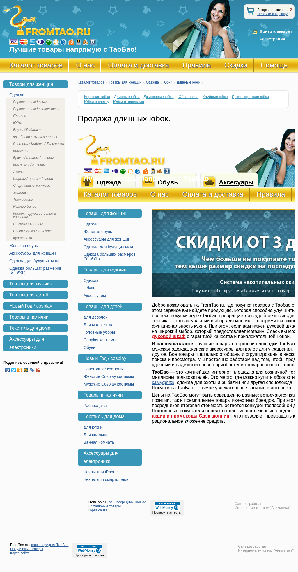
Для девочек (95, 317)
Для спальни (96, 434)
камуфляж (163, 382)
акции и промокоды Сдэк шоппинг (191, 415)
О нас (85, 65)
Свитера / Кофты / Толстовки (38, 144)
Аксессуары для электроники (101, 457)
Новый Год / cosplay (105, 358)
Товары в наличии (103, 394)
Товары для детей (103, 306)
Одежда (152, 82)
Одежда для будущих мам (108, 246)
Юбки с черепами (128, 102)
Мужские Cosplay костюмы (109, 384)
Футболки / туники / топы (35, 137)
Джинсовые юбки (158, 97)
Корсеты (20, 151)
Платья (19, 116)
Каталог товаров (36, 65)
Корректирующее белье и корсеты (34, 215)
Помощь (274, 65)
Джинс (18, 172)
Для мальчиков (98, 324)
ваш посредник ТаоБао (127, 502)
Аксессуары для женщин (107, 239)
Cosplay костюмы (100, 339)
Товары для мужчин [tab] (30, 283)
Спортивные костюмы (32, 186)
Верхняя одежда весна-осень (37, 109)
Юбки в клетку (96, 102)
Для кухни (93, 427)
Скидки (235, 65)
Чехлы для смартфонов (106, 479)
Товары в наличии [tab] (29, 317)
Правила (196, 65)
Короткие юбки (97, 97)
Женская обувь (98, 231)
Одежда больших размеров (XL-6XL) (110, 256)
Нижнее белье (24, 207)
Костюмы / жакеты (29, 165)
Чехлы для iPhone (101, 472)
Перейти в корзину (272, 14)
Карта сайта (97, 510)
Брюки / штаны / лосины (33, 158)
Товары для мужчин (105, 269)
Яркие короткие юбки (250, 97)
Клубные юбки (215, 97)
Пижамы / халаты (28, 224)
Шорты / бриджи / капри (33, 179)
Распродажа (95, 405)
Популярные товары (104, 506)
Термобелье (23, 200)
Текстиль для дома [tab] (29, 328)
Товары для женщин (125, 82)
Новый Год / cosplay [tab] (30, 305)
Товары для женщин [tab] (31, 84)
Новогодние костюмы (104, 369)
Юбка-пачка (188, 97)
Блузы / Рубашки (27, 130)
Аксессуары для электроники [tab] (26, 343)
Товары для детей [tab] (28, 294)
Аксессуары (95, 295)
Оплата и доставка (138, 65)
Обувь (89, 288)
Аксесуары (236, 182)
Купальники (22, 238)
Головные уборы (99, 332)
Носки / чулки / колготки (33, 231)
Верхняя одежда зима (31, 102)
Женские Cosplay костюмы (109, 376)
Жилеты (20, 193)
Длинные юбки (189, 82)
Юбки (167, 82)
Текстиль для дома (104, 416)
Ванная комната (99, 442)
